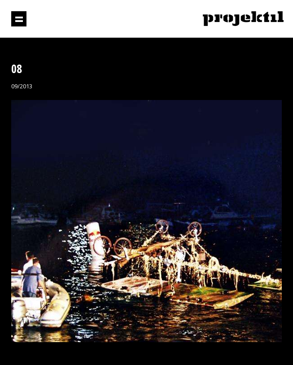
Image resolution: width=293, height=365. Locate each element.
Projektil (243, 19)
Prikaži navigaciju (18, 18)
